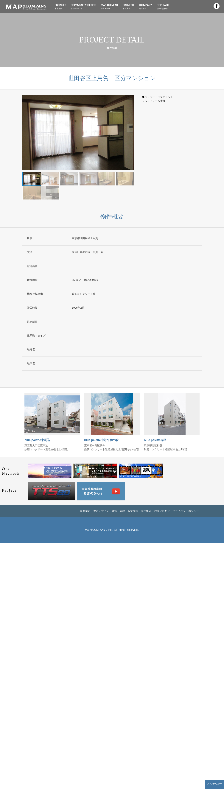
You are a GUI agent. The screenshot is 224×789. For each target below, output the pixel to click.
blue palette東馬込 (37, 440)
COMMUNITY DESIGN (83, 6)
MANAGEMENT (109, 6)
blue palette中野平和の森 (101, 440)
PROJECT (128, 6)
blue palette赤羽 (155, 440)
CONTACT (162, 6)
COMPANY (145, 6)
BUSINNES (60, 6)
